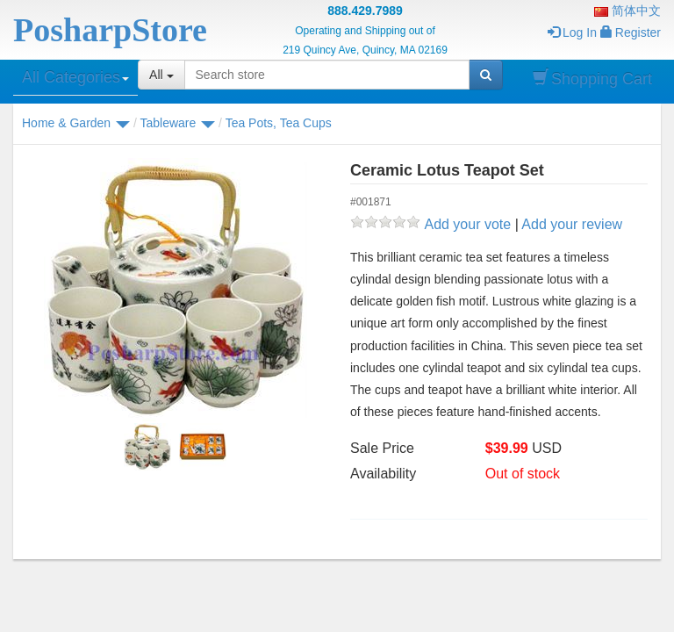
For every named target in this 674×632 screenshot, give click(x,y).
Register (630, 32)
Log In (572, 32)
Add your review (571, 224)
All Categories (75, 77)
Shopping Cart (592, 78)
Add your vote (467, 224)
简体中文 (627, 11)
